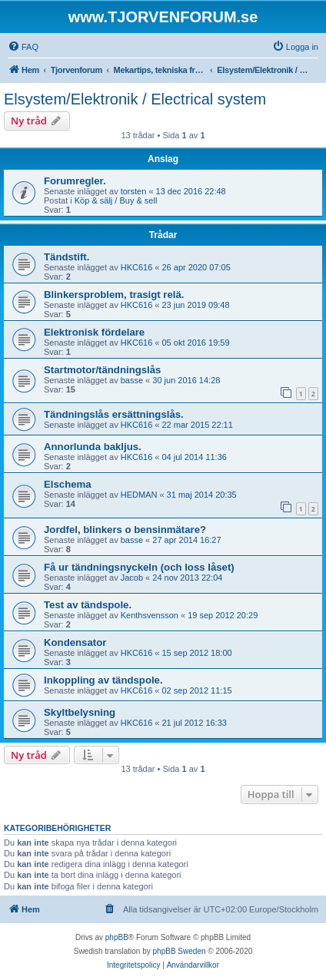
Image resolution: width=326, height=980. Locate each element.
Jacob (132, 577)
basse (132, 380)
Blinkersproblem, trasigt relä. (114, 294)
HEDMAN (139, 494)
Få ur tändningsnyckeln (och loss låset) (139, 567)
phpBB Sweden (179, 951)
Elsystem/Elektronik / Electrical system (135, 99)
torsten (134, 191)
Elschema (67, 484)
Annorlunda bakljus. (92, 446)
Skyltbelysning (79, 712)
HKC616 (137, 267)
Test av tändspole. (87, 605)
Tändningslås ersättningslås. (114, 414)
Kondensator (75, 642)
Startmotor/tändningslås (102, 370)
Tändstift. (66, 257)
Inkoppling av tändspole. (103, 680)
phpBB (116, 937)
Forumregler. (75, 181)
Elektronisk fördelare (94, 332)
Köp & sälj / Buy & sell (116, 200)
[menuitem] (23, 47)
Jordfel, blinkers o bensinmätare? (125, 529)
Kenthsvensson (149, 615)
